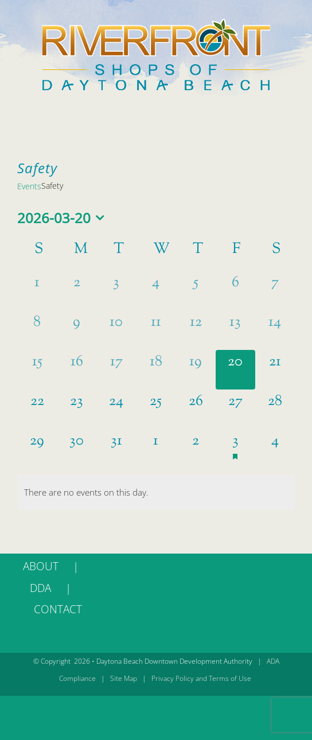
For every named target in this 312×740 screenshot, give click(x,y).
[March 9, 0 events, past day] (76, 330)
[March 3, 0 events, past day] (116, 290)
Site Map (123, 678)
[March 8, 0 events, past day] (37, 330)
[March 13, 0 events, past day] (235, 330)
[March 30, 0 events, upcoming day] (76, 449)
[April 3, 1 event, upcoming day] (235, 449)
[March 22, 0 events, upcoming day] (37, 409)
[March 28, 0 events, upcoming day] (275, 409)
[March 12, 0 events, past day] (196, 330)
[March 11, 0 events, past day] (156, 330)
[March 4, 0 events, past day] (156, 290)
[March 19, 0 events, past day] (196, 370)
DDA (40, 588)
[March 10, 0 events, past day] (116, 330)
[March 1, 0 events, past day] (37, 290)
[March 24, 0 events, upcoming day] (116, 409)
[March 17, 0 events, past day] (116, 370)
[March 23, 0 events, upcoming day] (76, 409)
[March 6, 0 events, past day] (235, 290)
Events (29, 186)
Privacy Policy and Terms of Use (201, 678)
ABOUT (40, 566)
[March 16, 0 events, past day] (76, 370)
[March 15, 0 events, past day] (37, 370)
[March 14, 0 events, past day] (275, 330)
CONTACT (58, 609)
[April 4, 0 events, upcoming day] (275, 449)
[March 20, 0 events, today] (235, 370)
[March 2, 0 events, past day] (76, 290)
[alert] (156, 493)
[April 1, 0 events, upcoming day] (156, 449)
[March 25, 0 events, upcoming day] (156, 409)
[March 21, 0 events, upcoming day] (275, 370)
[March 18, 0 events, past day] (156, 370)
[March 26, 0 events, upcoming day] (196, 409)
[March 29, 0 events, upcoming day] (37, 449)
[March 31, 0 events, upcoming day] (116, 449)
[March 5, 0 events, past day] (196, 290)
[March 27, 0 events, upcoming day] (235, 409)
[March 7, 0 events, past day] (275, 290)
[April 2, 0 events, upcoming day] (196, 449)
